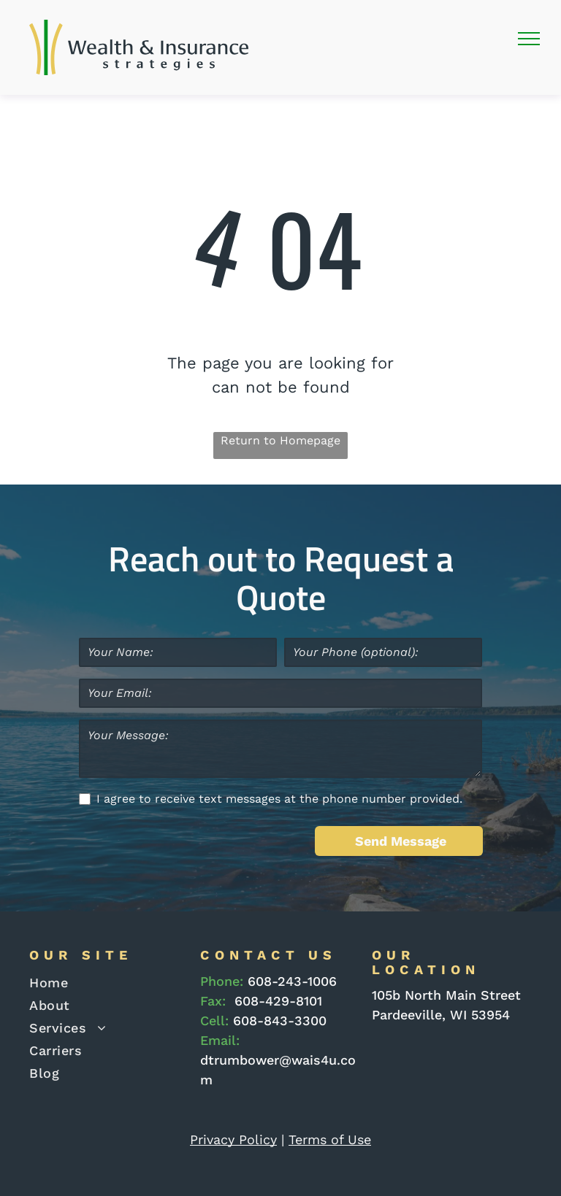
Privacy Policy (233, 1139)
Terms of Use (330, 1139)
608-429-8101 (278, 1000)
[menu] (529, 39)
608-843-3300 (280, 1020)
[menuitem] (103, 982)
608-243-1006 (292, 981)
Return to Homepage (280, 440)
